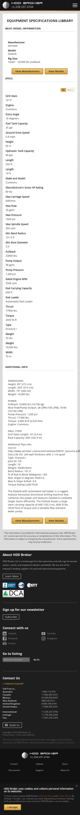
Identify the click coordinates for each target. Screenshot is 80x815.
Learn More (12, 576)
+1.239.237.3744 (49, 711)
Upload (39, 763)
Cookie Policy (64, 795)
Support (39, 770)
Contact (14, 763)
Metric (70, 89)
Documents (14, 770)
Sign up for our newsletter (23, 609)
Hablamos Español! (13, 683)
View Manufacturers (27, 71)
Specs (65, 763)
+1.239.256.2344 (49, 714)
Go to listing (12, 653)
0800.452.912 (48, 700)
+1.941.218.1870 (49, 717)
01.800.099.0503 (49, 697)
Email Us (14, 725)
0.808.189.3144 (49, 703)
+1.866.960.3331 (49, 694)
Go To (36, 659)
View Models (56, 71)
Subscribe (11, 617)
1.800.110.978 (48, 691)
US (63, 89)
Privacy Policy (8, 735)
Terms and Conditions (25, 735)
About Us (64, 770)
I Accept (12, 807)
